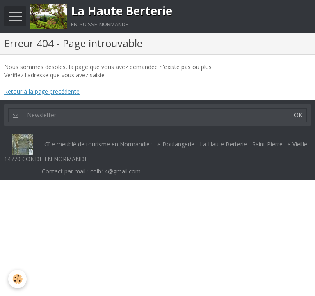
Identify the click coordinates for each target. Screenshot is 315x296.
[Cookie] (17, 279)
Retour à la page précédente (42, 91)
